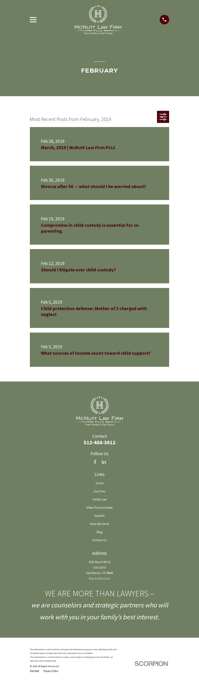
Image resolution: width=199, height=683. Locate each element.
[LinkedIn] (104, 462)
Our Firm (99, 491)
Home (100, 483)
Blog (99, 532)
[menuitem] (34, 671)
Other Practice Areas (99, 508)
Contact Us (99, 540)
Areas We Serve (99, 524)
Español (99, 516)
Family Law (100, 499)
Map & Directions (99, 578)
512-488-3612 (100, 442)
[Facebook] (95, 462)
